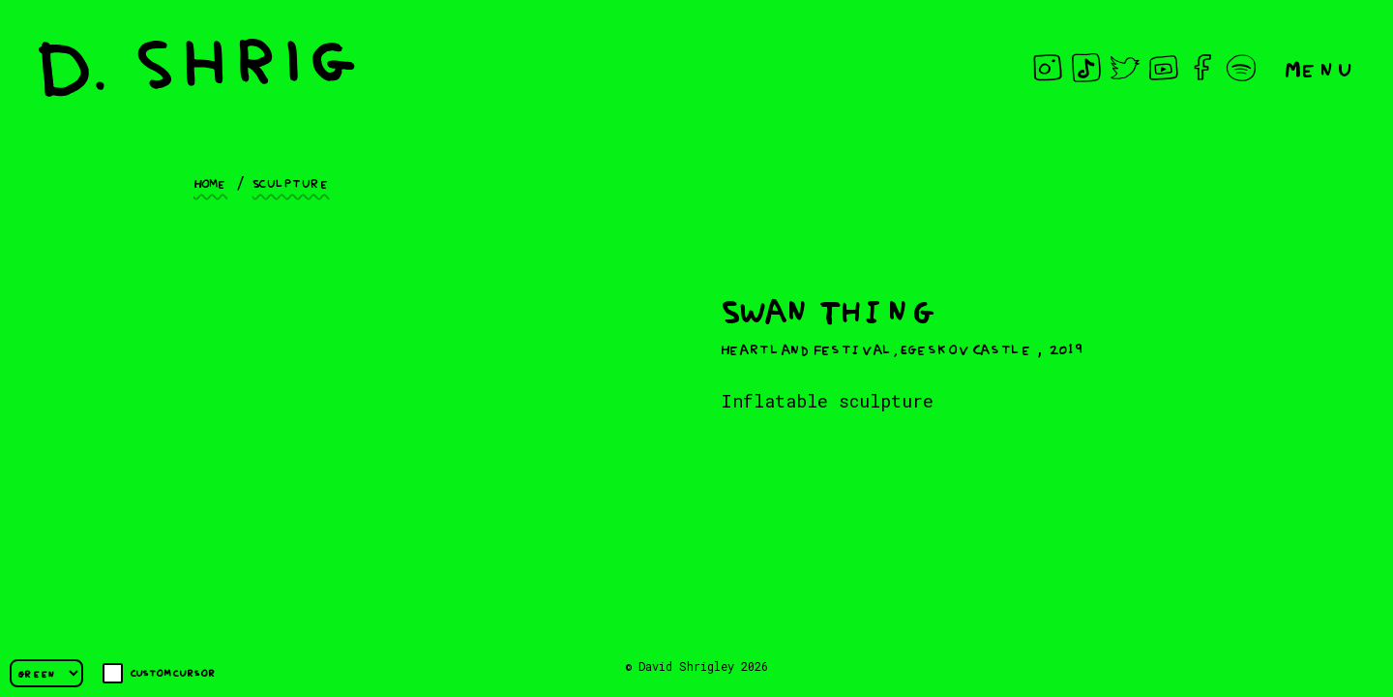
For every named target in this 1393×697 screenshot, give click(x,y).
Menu (1319, 67)
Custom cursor (159, 673)
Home (210, 182)
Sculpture (291, 182)
